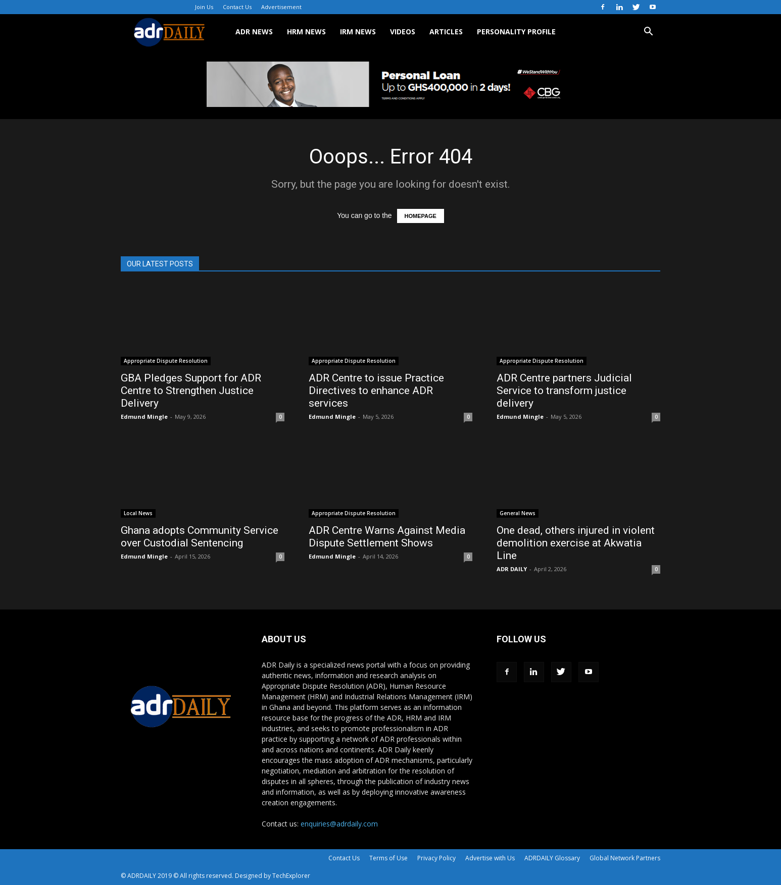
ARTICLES (446, 31)
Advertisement (281, 7)
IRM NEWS (358, 31)
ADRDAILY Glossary (552, 858)
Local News (138, 513)
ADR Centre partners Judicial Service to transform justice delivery (564, 390)
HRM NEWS (306, 31)
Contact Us (237, 7)
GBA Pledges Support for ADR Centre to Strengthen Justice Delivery (191, 390)
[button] (648, 32)
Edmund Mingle (144, 416)
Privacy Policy (436, 858)
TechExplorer (291, 875)
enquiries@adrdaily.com (339, 823)
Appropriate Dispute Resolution (166, 360)
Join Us (204, 7)
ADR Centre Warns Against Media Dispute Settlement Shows (387, 536)
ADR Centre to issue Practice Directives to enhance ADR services (376, 390)
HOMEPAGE (420, 216)
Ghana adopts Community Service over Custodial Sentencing (199, 536)
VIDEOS (402, 31)
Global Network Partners (625, 858)
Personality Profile (516, 31)
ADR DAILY (512, 569)
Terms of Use (388, 858)
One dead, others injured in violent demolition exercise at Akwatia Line (576, 543)
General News (517, 513)
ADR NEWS (254, 31)
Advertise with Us (490, 858)
